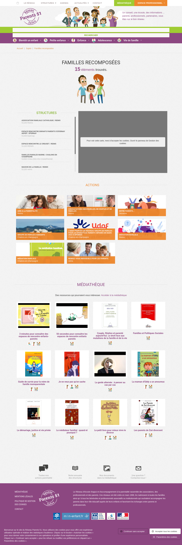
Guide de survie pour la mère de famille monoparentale (33, 383)
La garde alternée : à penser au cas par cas (110, 383)
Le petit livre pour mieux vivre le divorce (110, 431)
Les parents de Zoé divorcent (148, 430)
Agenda (64, 3)
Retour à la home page (31, 16)
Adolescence (105, 40)
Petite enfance (58, 40)
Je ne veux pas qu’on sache (71, 381)
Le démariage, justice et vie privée (34, 430)
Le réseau (29, 3)
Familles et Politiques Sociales (148, 333)
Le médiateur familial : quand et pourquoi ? (72, 431)
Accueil (18, 3)
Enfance (81, 40)
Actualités (80, 3)
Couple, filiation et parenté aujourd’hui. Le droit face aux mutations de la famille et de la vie (110, 335)
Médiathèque (124, 3)
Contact (97, 3)
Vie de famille (130, 40)
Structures (47, 3)
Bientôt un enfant (28, 40)
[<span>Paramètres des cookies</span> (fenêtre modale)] (166, 537)
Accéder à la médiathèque (114, 295)
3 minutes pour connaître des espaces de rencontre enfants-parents (34, 336)
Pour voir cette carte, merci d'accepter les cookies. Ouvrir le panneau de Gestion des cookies (123, 142)
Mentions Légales (24, 496)
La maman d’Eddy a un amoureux (148, 381)
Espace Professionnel (150, 3)
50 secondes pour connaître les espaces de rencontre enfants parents (71, 336)
